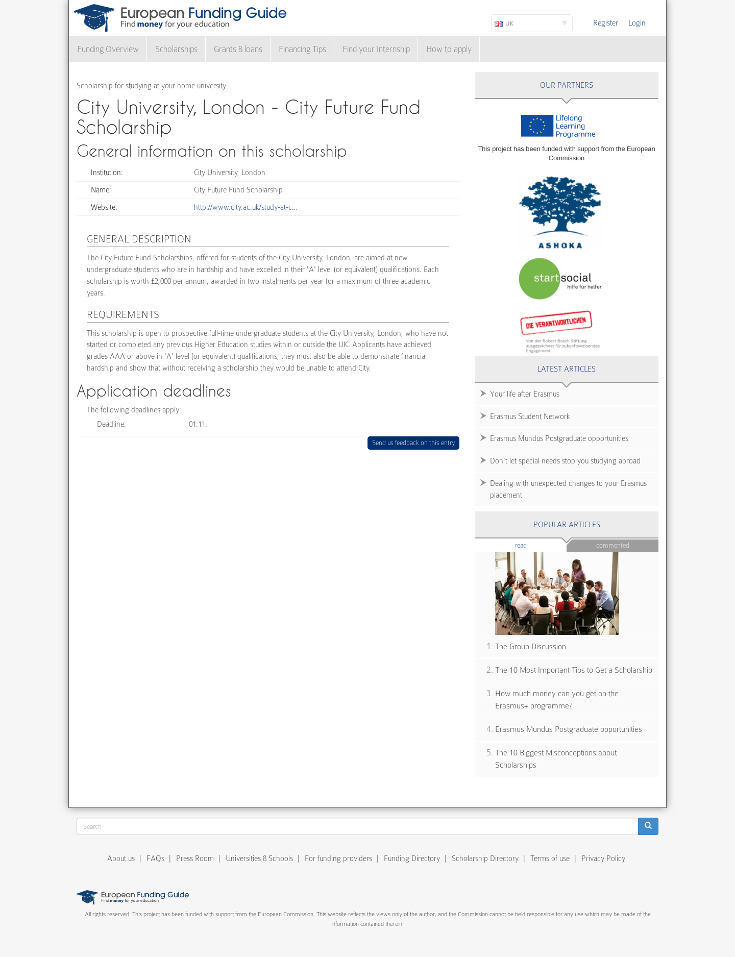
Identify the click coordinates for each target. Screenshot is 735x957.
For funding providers (338, 858)
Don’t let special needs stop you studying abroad (565, 461)
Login (637, 23)
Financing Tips (302, 49)
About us (121, 858)
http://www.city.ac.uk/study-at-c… (246, 207)
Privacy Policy (603, 858)
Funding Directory (412, 858)
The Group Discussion (530, 646)
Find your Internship (376, 49)
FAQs (155, 858)
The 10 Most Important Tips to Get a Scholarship (573, 670)
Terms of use (550, 858)
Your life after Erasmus (524, 394)
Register (605, 23)
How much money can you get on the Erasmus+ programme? (557, 700)
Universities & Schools (259, 858)
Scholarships (176, 49)
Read (536, 545)
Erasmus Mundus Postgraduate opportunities (559, 438)
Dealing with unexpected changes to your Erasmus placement (568, 489)
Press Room (195, 858)
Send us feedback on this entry (413, 443)
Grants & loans (238, 49)
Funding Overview (108, 49)
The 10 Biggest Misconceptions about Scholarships (556, 759)
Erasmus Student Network (530, 416)
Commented (612, 545)
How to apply (449, 49)
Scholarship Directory (485, 858)
